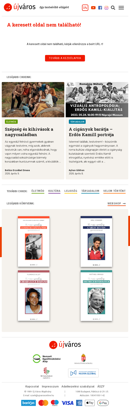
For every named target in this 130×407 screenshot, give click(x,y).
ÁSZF (101, 385)
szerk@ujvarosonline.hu (42, 395)
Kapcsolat (32, 385)
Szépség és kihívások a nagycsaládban (29, 131)
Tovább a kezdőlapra (65, 58)
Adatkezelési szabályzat (77, 385)
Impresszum (50, 385)
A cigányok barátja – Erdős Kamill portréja (91, 131)
